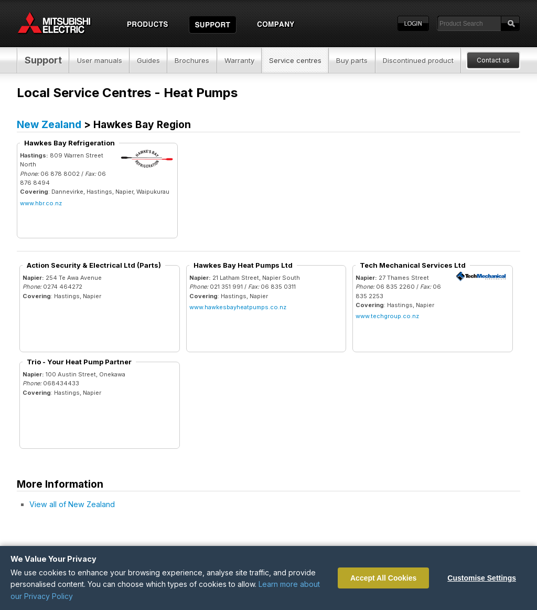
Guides (148, 60)
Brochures (192, 60)
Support (43, 60)
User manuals (99, 60)
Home (64, 23)
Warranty (239, 60)
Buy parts (352, 60)
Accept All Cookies (383, 578)
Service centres (295, 60)
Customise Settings (481, 578)
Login (413, 23)
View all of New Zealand (72, 504)
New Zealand (49, 124)
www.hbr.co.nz (41, 203)
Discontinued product (418, 60)
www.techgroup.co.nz (387, 316)
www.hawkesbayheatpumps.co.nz (237, 307)
